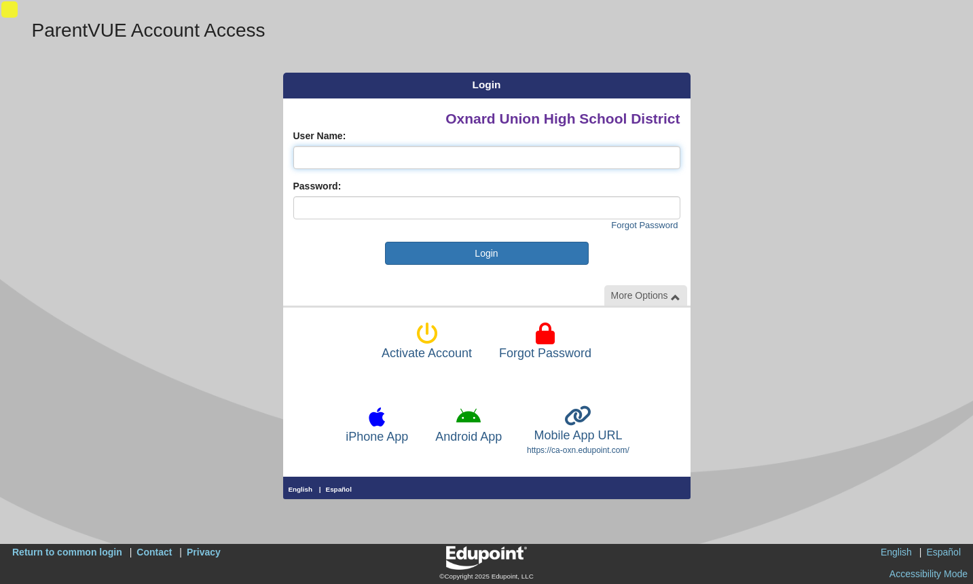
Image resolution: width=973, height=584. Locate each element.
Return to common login (67, 552)
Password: (317, 186)
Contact (154, 552)
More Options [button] (645, 296)
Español (339, 489)
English (301, 489)
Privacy (204, 552)
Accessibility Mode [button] (928, 573)
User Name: (319, 135)
